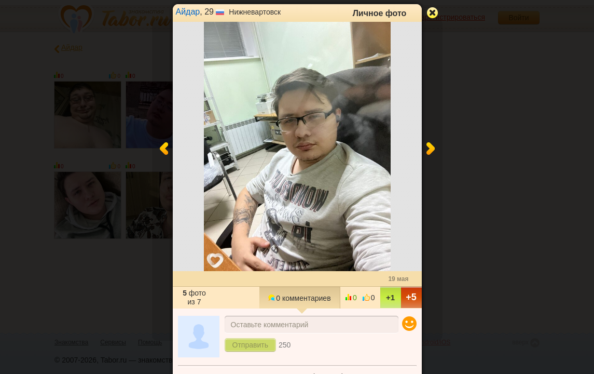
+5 (411, 297)
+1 (390, 297)
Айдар (188, 11)
